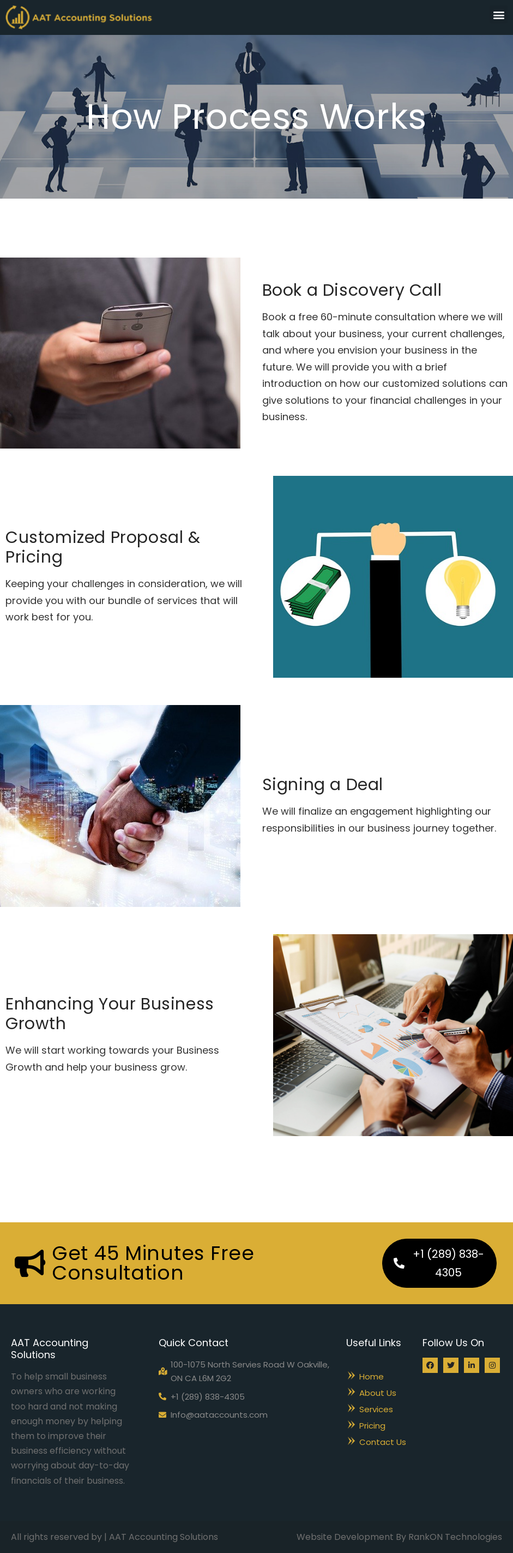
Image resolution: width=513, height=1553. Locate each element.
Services (376, 1409)
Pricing (372, 1425)
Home (371, 1376)
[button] (499, 14)
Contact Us (382, 1442)
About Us (377, 1393)
